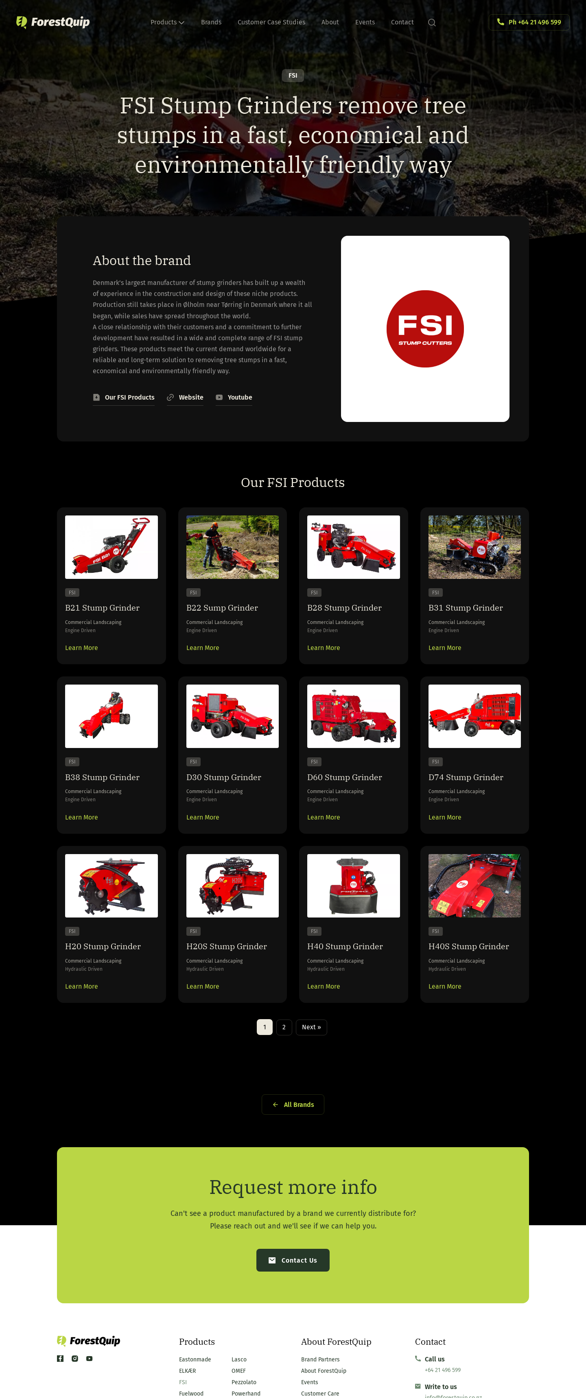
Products (168, 22)
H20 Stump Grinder (110, 971)
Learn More (81, 656)
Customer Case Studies (271, 22)
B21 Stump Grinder (110, 613)
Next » (311, 1070)
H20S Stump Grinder (215, 978)
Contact (402, 22)
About (330, 22)
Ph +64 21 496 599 (535, 22)
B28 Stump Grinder (352, 613)
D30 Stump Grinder (231, 792)
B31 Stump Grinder (473, 613)
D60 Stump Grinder (352, 792)
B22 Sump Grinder (229, 613)
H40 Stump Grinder (352, 971)
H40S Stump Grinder (457, 978)
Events (365, 22)
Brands (211, 22)
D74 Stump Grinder (474, 792)
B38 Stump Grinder (110, 792)
